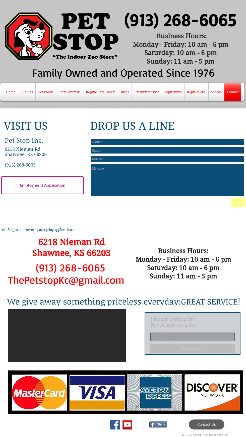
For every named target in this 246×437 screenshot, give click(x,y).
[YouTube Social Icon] (127, 424)
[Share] (158, 424)
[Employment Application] (42, 185)
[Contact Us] (206, 424)
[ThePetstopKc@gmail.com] (66, 280)
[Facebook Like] (117, 424)
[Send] (238, 202)
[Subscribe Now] (192, 348)
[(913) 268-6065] (180, 20)
